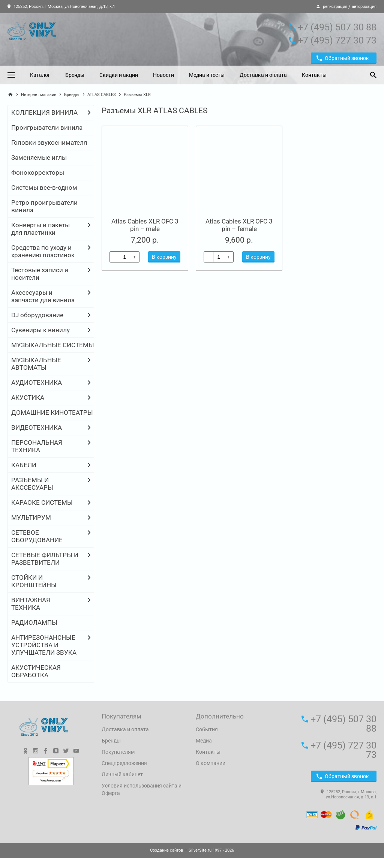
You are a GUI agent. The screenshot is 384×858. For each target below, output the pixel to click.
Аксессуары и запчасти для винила (43, 296)
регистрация (335, 6)
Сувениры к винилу (40, 330)
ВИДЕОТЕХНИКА (36, 427)
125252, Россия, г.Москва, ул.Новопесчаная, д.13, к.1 (61, 6)
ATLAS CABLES (101, 94)
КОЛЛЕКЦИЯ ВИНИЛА (44, 112)
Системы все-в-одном (44, 187)
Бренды (74, 75)
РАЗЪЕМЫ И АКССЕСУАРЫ (32, 483)
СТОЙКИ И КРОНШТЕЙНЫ (34, 581)
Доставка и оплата (263, 75)
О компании (210, 763)
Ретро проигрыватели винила (44, 206)
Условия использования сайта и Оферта (142, 789)
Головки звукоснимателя (49, 142)
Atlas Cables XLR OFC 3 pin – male (144, 225)
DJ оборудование (37, 315)
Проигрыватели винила (46, 127)
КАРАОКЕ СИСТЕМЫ (42, 502)
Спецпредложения (124, 763)
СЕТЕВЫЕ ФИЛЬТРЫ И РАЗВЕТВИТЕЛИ (44, 558)
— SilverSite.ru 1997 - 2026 (192, 850)
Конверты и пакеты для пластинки (40, 228)
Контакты (314, 75)
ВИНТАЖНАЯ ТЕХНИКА (30, 603)
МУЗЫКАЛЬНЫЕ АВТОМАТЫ (36, 363)
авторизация (364, 6)
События (207, 729)
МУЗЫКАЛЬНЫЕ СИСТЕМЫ (52, 345)
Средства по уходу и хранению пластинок (43, 251)
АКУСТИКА (27, 397)
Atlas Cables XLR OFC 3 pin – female (239, 225)
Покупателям (118, 752)
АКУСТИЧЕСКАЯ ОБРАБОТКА (36, 671)
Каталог (40, 75)
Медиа (204, 741)
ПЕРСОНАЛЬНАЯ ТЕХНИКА (36, 446)
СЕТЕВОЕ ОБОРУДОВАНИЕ (37, 536)
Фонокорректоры (37, 172)
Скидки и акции (118, 75)
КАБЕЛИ (23, 465)
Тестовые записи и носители (39, 273)
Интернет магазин (38, 94)
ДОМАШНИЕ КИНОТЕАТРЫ (52, 412)
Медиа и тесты (207, 75)
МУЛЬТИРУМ (31, 517)
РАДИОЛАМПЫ (34, 622)
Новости (163, 75)
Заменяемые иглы (39, 157)
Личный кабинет (122, 774)
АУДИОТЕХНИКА (36, 382)
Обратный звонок (342, 58)
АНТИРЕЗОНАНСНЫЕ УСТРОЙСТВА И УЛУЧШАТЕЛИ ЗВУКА (43, 645)
